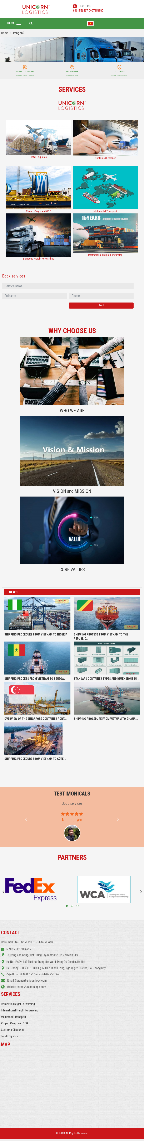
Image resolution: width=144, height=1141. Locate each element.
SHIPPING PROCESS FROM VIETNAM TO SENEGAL (34, 678)
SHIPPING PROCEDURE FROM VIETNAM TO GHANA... (106, 718)
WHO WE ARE (72, 410)
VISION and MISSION (72, 491)
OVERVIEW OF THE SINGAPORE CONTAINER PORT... (35, 718)
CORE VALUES (72, 569)
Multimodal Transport (105, 211)
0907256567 (96, 11)
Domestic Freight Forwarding (38, 258)
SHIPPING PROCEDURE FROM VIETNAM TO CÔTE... (35, 758)
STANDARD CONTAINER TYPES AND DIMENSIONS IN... (106, 678)
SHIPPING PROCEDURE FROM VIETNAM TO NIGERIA (35, 634)
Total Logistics (39, 157)
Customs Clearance (105, 158)
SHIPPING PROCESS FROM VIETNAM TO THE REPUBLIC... (101, 636)
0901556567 (80, 11)
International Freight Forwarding (105, 254)
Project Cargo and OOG (38, 211)
